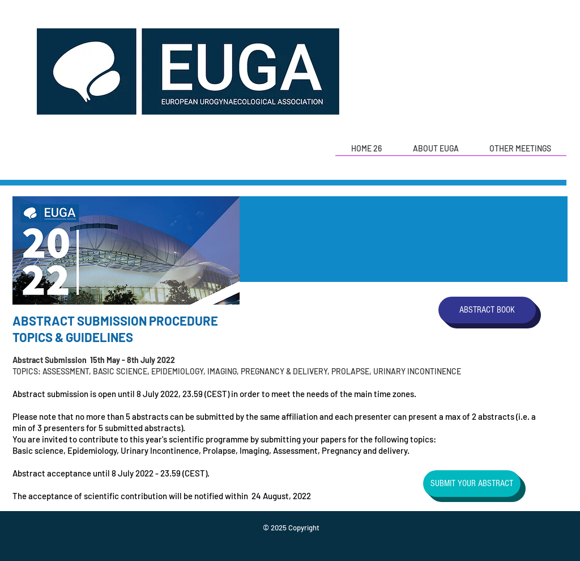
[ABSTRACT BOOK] (487, 310)
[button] (435, 152)
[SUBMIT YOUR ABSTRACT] (472, 483)
